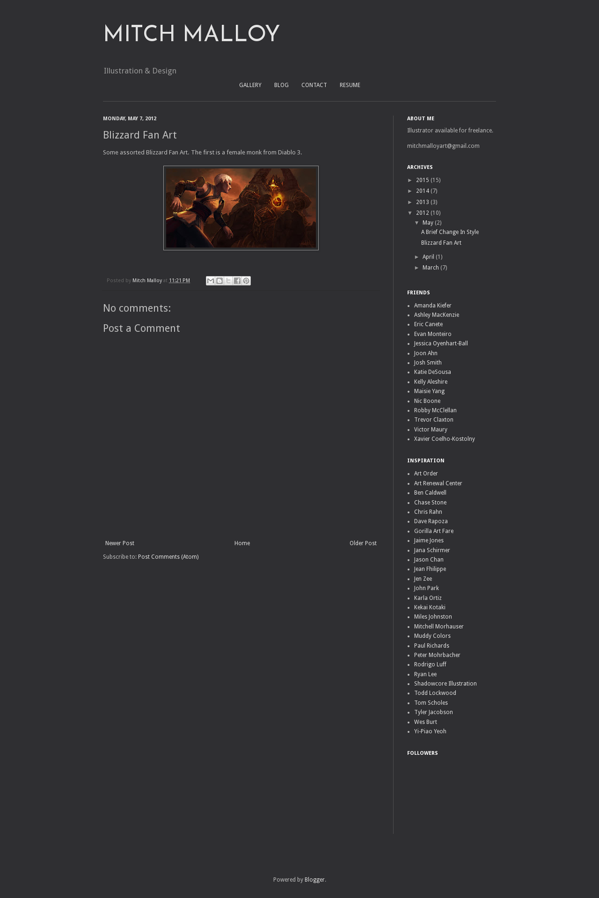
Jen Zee (423, 579)
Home (242, 543)
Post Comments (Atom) (168, 557)
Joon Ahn (426, 353)
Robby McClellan (435, 410)
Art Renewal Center (438, 483)
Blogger (315, 879)
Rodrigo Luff (430, 664)
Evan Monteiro (433, 334)
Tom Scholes (431, 703)
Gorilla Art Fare (433, 531)
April (429, 257)
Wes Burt (425, 722)
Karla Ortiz (428, 598)
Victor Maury (430, 429)
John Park (426, 588)
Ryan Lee (425, 674)
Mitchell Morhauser (439, 626)
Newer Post (119, 543)
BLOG (281, 85)
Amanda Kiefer (433, 305)
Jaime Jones (429, 540)
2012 (423, 213)
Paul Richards (431, 645)
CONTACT (314, 85)
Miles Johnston (433, 616)
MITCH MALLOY (191, 35)
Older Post (363, 543)
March (431, 267)
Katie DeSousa (432, 372)
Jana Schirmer (432, 550)
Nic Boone (427, 401)
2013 (423, 202)
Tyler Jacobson (433, 712)
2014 (423, 191)
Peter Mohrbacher (437, 655)
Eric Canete (428, 324)
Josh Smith (428, 362)
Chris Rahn (428, 512)
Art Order (426, 473)
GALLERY (250, 85)
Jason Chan (429, 559)
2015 (423, 180)
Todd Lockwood (435, 693)
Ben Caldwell (430, 492)
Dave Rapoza (431, 521)
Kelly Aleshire (430, 382)
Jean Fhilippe (430, 569)
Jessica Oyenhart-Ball (441, 343)
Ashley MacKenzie (436, 315)
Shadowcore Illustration (445, 683)
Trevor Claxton (433, 419)
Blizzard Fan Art (441, 243)
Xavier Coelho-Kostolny (444, 439)
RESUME (350, 85)
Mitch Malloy (147, 280)
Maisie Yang (429, 391)
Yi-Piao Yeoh (430, 731)
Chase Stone (430, 502)
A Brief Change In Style (450, 232)
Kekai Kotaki (430, 607)
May (429, 222)
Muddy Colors (432, 636)
